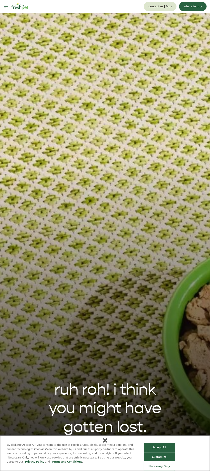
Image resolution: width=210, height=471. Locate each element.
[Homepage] (20, 6)
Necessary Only (159, 466)
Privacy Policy (34, 461)
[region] (105, 453)
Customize (159, 457)
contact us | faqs (160, 6)
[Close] (105, 440)
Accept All (159, 447)
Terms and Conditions (67, 461)
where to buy (193, 6)
